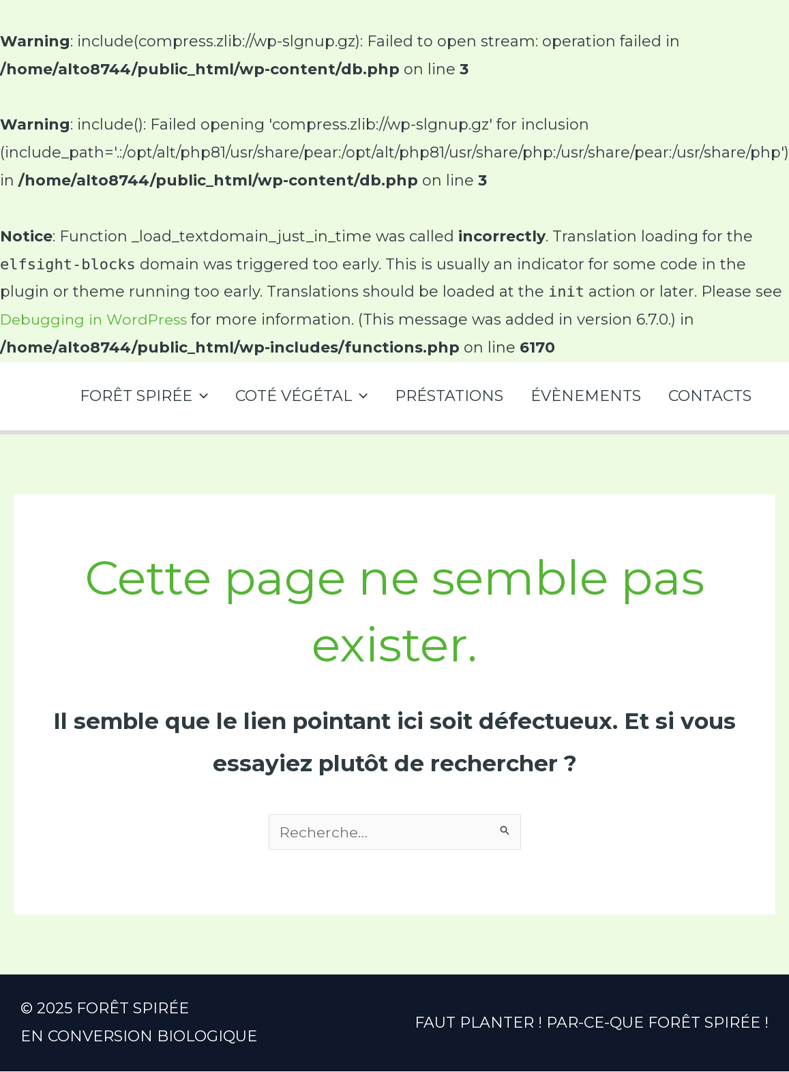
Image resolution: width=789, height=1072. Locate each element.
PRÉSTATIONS (442, 396)
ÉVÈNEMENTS (581, 396)
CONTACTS (708, 396)
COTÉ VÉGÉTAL (292, 396)
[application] (188, 395)
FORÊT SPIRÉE (132, 396)
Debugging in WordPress (97, 319)
